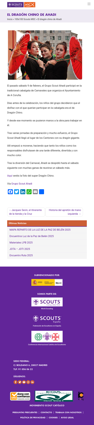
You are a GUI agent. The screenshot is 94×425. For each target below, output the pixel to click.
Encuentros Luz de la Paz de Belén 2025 (32, 236)
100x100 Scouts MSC (25, 19)
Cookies (53, 417)
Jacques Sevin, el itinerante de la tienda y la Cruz (25, 212)
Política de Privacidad (32, 417)
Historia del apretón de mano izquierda (65, 212)
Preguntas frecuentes (24, 412)
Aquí (9, 175)
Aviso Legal (67, 417)
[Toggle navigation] (89, 4)
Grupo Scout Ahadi (21, 183)
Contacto (46, 412)
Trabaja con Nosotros (68, 412)
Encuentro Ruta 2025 (21, 255)
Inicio (9, 19)
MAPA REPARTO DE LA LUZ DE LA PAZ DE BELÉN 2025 (40, 229)
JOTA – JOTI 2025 (20, 249)
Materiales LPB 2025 (21, 242)
